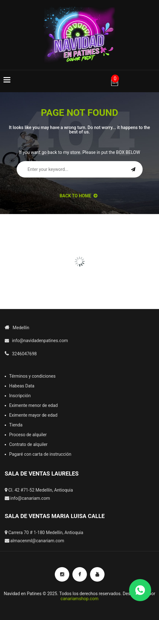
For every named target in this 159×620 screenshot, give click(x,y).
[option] (26, 232)
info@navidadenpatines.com (40, 340)
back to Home (78, 195)
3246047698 (24, 353)
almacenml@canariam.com (37, 540)
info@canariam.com (30, 498)
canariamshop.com (79, 598)
